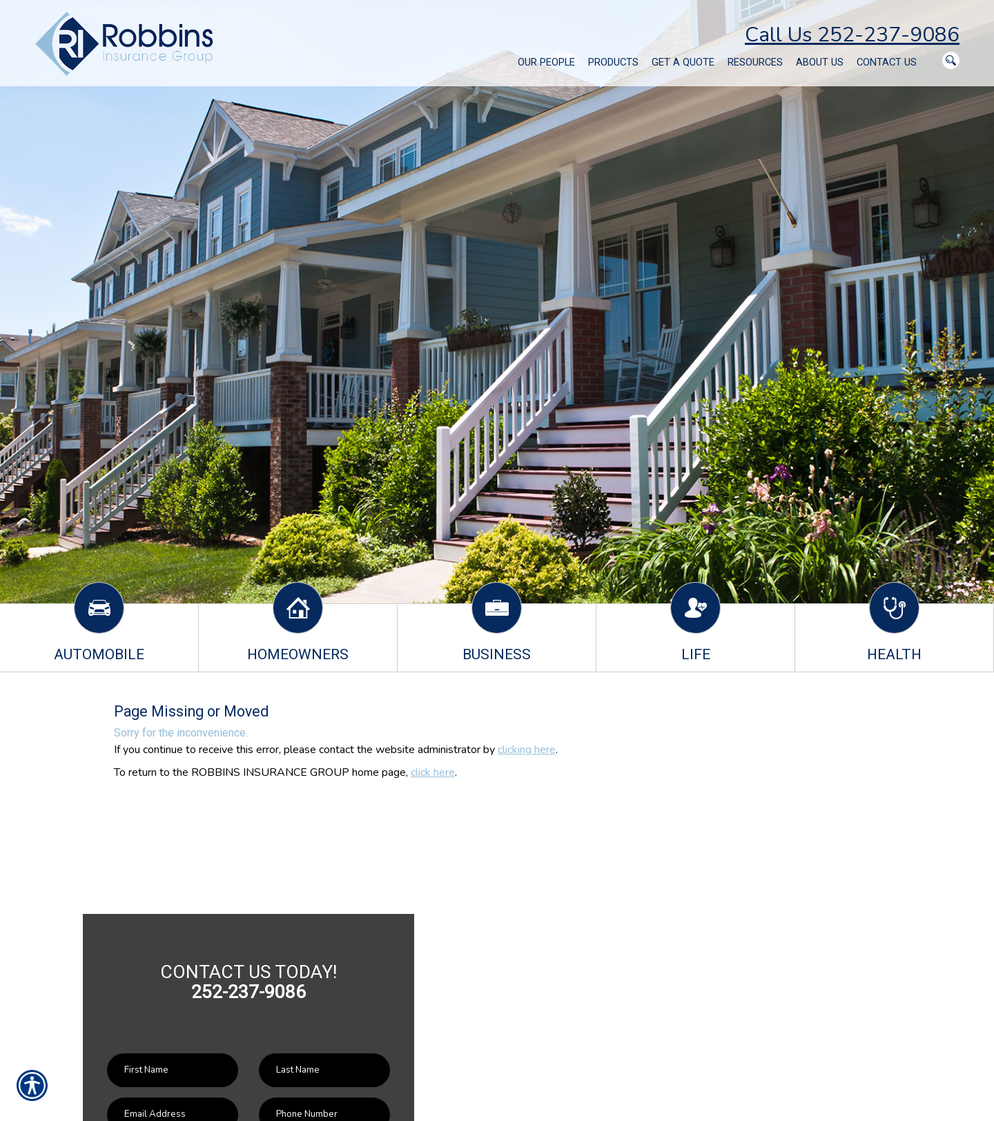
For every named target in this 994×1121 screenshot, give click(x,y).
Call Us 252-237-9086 (852, 35)
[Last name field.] (324, 1070)
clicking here (527, 749)
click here (433, 772)
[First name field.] (172, 1070)
